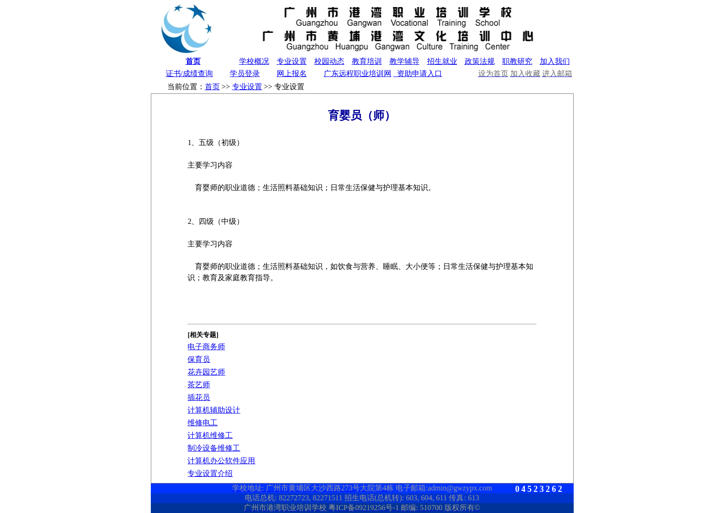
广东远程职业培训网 (357, 73)
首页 (193, 61)
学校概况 (254, 61)
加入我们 (555, 61)
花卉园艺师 (206, 372)
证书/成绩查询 (189, 73)
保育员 (198, 359)
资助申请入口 (417, 73)
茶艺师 (198, 385)
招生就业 (442, 61)
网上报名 (292, 73)
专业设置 (292, 61)
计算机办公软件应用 (221, 461)
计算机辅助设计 (213, 410)
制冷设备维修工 (213, 448)
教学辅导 (404, 61)
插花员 (198, 397)
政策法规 (480, 61)
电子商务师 (206, 347)
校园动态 (329, 61)
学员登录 (245, 73)
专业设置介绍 (210, 473)
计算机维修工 (210, 435)
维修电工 (202, 423)
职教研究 (517, 61)
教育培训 (367, 61)
